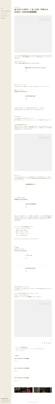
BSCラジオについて (5, 15)
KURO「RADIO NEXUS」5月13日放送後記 (21, 377)
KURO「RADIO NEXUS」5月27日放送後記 (21, 358)
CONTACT (3, 18)
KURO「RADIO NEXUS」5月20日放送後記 (21, 368)
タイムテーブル (4, 13)
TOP (2, 8)
